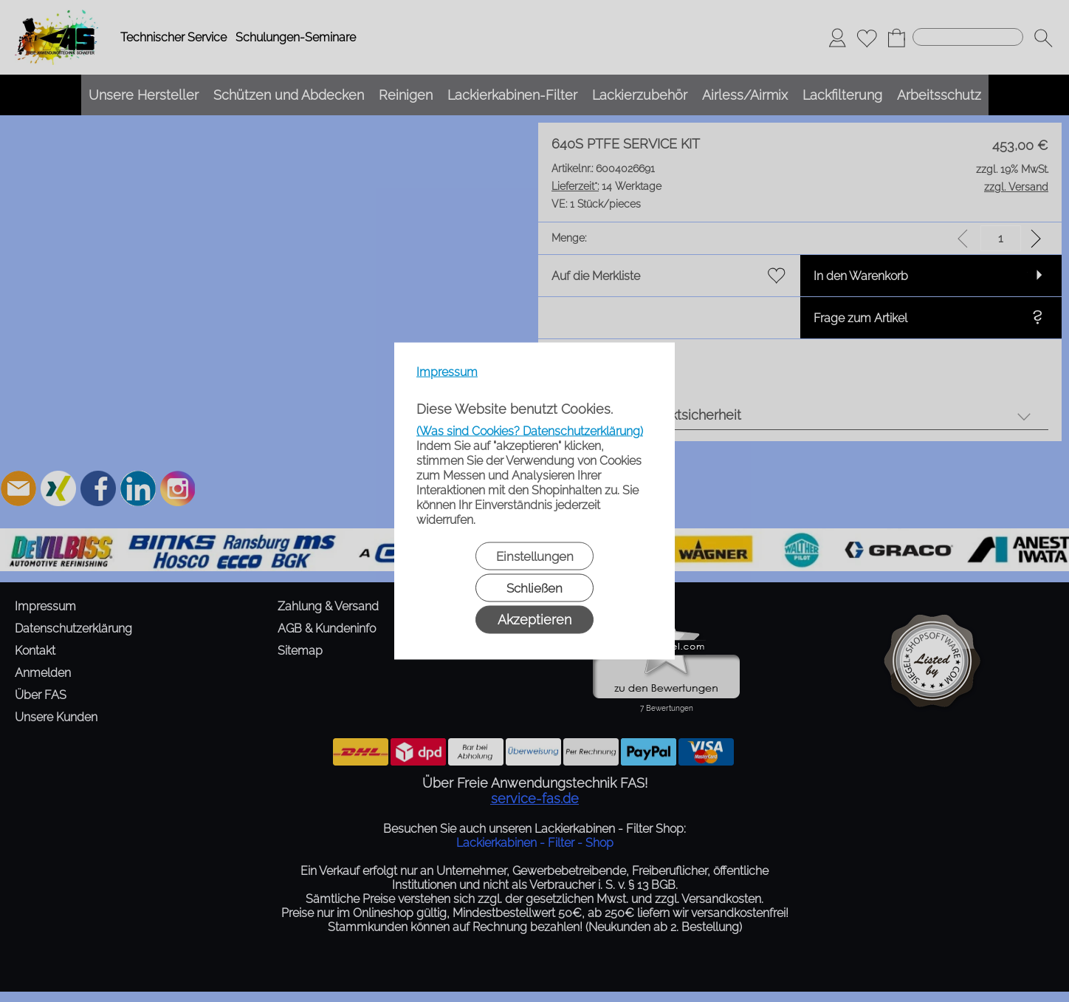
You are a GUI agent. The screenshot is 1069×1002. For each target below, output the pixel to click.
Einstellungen (535, 556)
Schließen (534, 588)
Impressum (447, 372)
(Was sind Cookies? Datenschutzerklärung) (529, 431)
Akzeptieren (534, 619)
